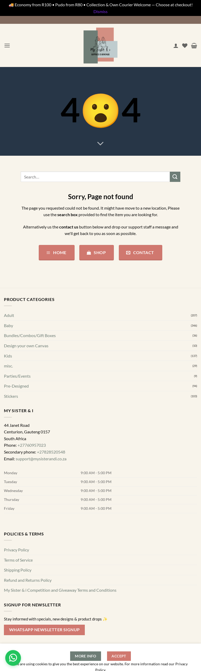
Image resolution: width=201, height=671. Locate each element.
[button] (7, 45)
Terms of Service (18, 559)
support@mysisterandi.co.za (41, 458)
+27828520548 (51, 451)
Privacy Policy (16, 549)
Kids (8, 355)
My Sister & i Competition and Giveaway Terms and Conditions (60, 590)
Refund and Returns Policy (28, 580)
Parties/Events (17, 375)
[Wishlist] (184, 45)
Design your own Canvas (26, 345)
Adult (9, 315)
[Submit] (175, 177)
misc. (8, 365)
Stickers (11, 396)
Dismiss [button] (100, 11)
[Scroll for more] (100, 144)
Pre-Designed (16, 386)
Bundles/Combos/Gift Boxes (30, 335)
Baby (8, 325)
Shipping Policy (17, 569)
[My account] (175, 45)
